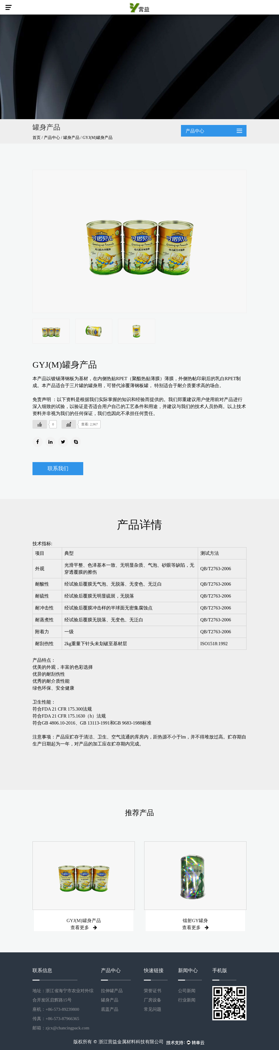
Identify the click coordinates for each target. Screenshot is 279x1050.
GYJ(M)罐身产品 (83, 920)
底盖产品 (109, 1009)
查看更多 (83, 927)
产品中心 (52, 137)
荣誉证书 (152, 990)
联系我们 (58, 468)
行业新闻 (186, 1000)
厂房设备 (152, 1000)
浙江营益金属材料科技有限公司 (131, 1042)
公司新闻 (186, 990)
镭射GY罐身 (195, 920)
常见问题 (152, 1009)
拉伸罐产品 (112, 990)
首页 (36, 137)
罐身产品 (71, 137)
